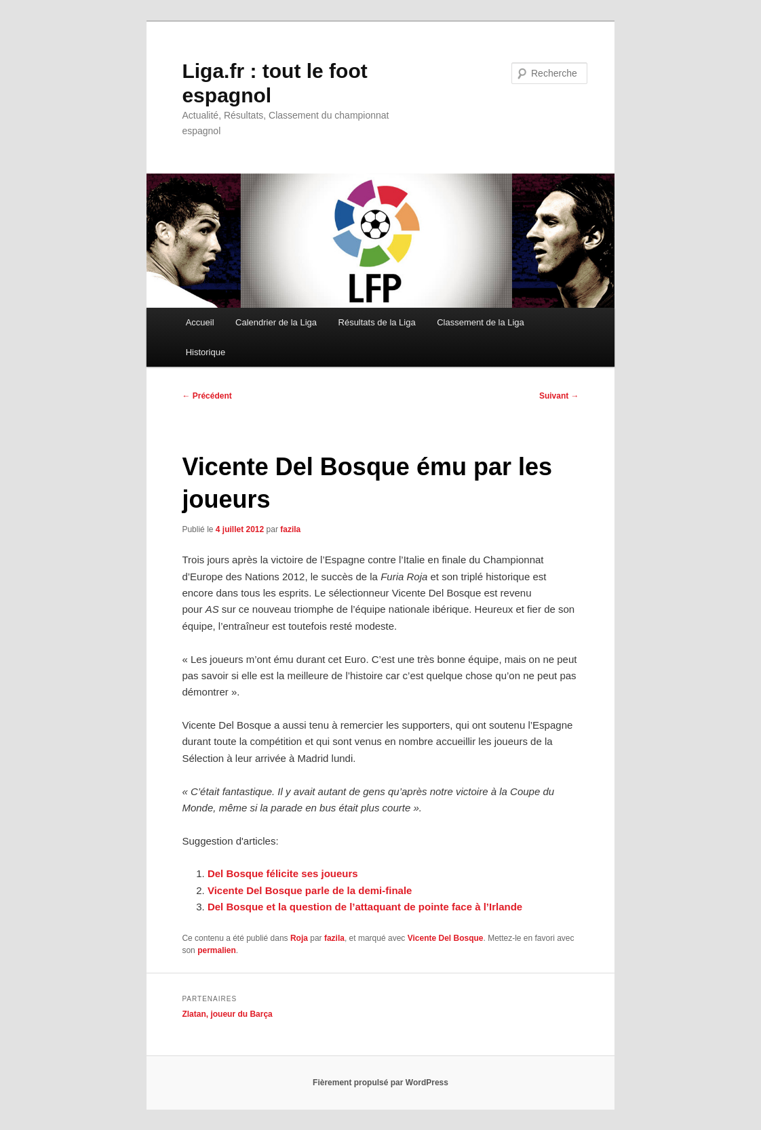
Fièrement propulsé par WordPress (380, 1082)
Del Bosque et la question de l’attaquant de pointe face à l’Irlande (365, 906)
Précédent (206, 396)
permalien (216, 950)
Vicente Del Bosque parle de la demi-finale (310, 890)
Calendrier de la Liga (276, 322)
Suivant (559, 396)
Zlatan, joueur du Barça (227, 1014)
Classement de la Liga (480, 322)
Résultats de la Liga (377, 322)
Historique (206, 352)
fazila (290, 529)
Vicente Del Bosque (446, 938)
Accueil (200, 322)
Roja (299, 938)
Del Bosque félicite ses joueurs (283, 873)
